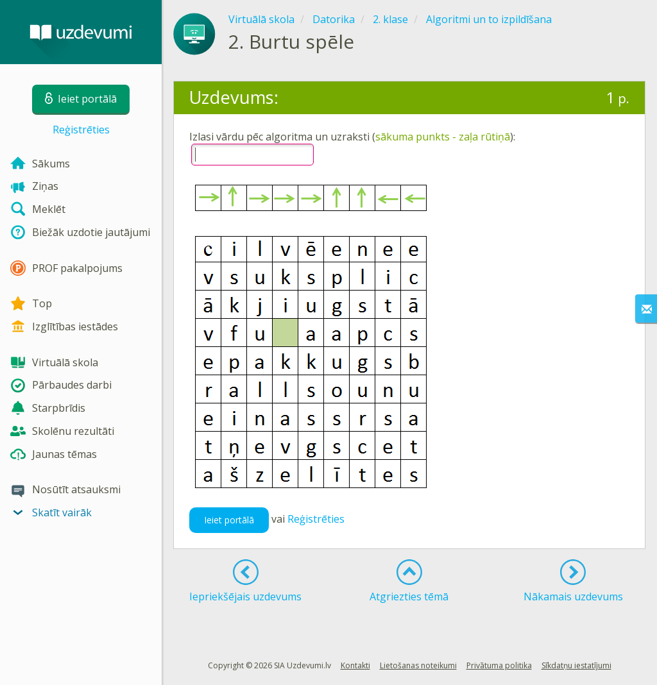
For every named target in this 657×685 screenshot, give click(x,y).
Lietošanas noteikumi (418, 665)
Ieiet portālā (229, 520)
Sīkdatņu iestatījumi (576, 665)
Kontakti (355, 665)
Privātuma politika (499, 665)
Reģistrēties (81, 129)
